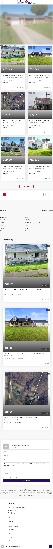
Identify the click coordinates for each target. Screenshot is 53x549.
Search (10, 487)
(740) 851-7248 (12, 459)
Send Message (26, 430)
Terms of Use (22, 426)
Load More (26, 168)
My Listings (11, 473)
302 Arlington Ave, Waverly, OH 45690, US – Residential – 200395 (21, 69)
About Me (11, 470)
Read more (26, 507)
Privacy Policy (12, 478)
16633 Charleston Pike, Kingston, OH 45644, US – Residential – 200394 (24, 314)
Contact (10, 492)
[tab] (4, 176)
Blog (10, 489)
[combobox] (26, 422)
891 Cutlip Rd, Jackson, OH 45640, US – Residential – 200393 (20, 108)
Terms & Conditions (13, 475)
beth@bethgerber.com (14, 462)
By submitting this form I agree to (14, 426)
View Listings (13, 396)
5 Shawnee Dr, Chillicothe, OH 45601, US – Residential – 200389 (21, 148)
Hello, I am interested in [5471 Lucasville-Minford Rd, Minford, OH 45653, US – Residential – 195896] (26, 416)
